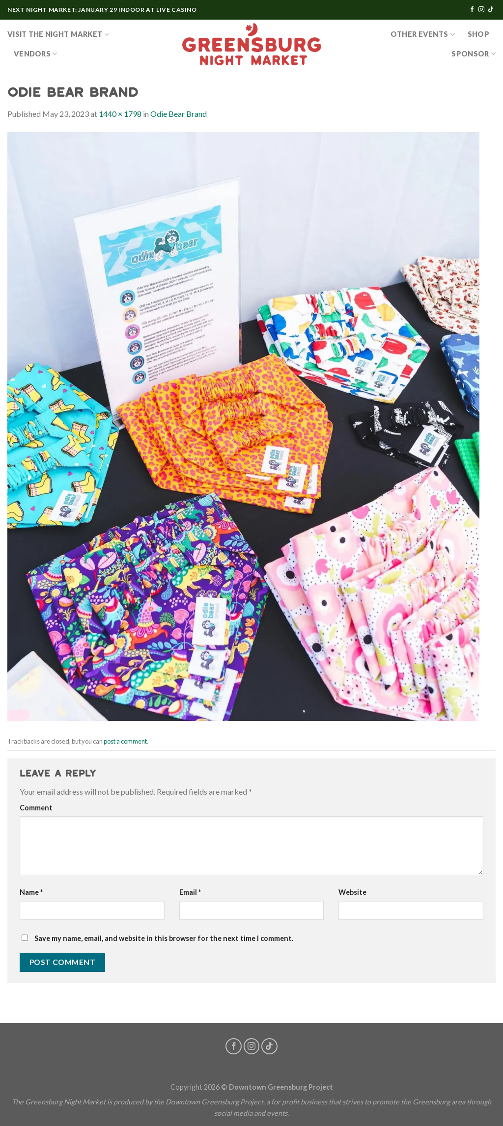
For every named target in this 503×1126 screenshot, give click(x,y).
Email (190, 892)
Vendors (35, 53)
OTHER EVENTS (423, 34)
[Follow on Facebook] (472, 9)
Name (31, 892)
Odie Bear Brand (178, 113)
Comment (36, 808)
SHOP (478, 34)
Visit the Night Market (58, 34)
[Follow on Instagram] (481, 9)
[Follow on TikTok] (491, 9)
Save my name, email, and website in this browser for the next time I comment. (163, 938)
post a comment (125, 741)
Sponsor (473, 53)
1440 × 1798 (120, 113)
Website (352, 892)
